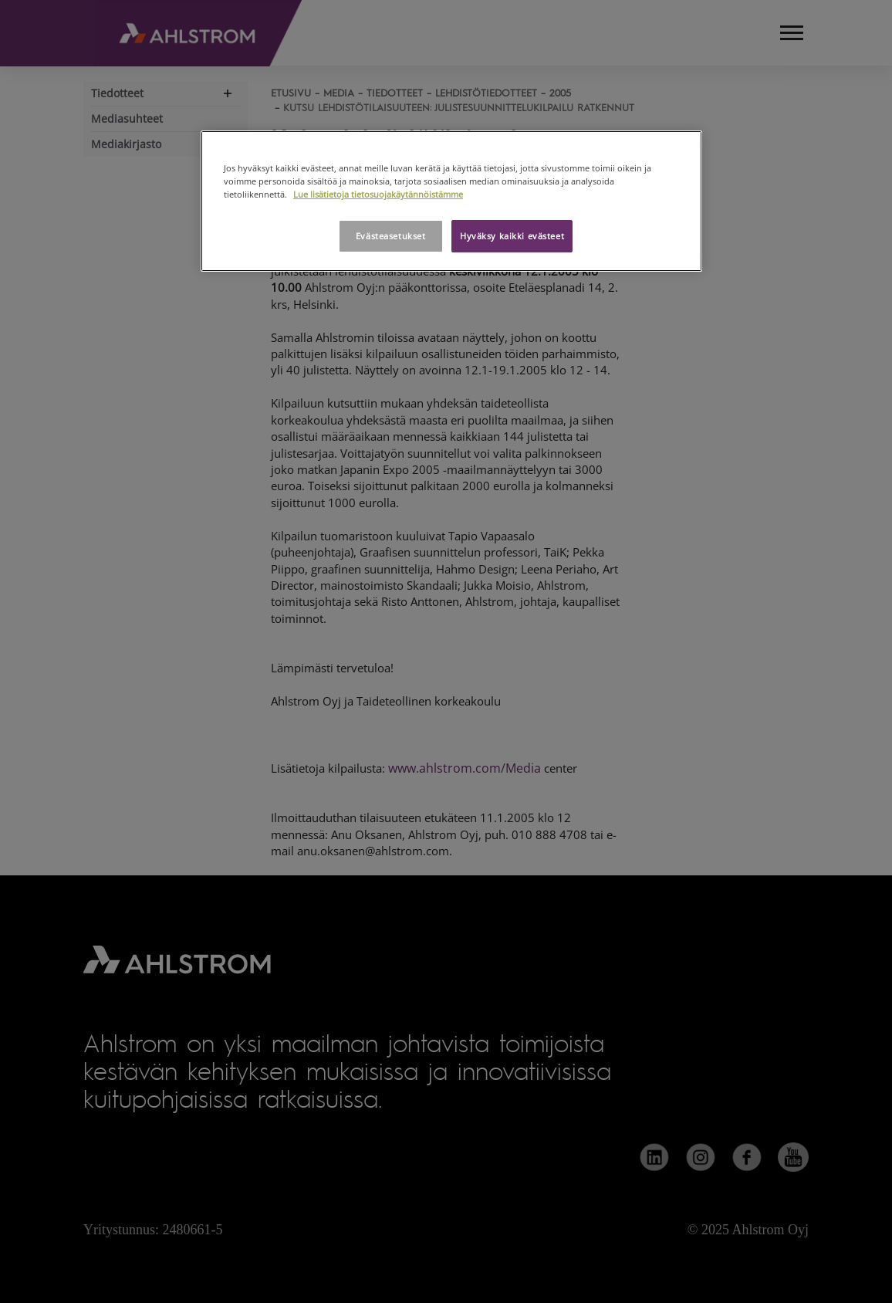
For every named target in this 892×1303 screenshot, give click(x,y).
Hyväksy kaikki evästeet (512, 236)
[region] (451, 201)
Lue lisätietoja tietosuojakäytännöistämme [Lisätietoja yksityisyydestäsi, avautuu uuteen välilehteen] (378, 194)
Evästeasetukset (391, 236)
